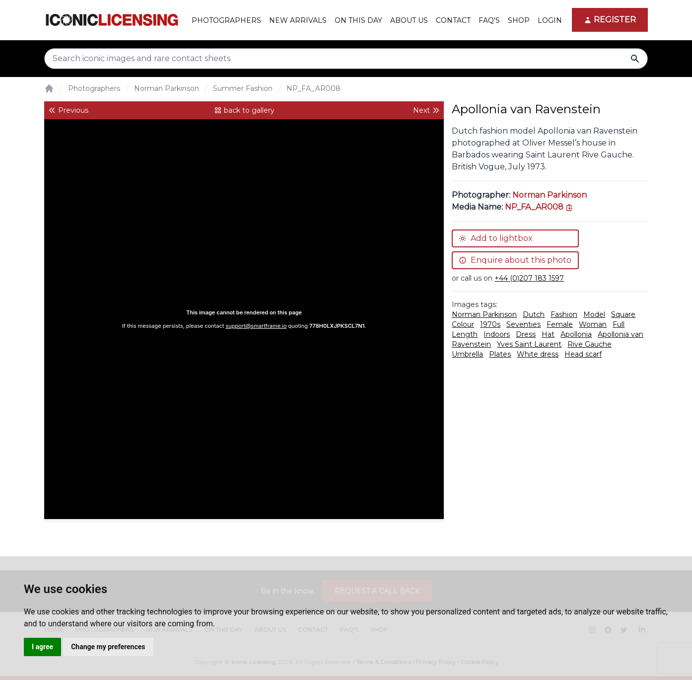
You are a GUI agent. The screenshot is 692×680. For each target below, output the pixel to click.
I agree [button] (42, 647)
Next (426, 110)
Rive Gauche (589, 344)
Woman (593, 324)
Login (550, 20)
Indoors (497, 334)
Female (560, 324)
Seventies (523, 324)
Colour (463, 324)
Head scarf (583, 354)
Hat (548, 334)
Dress (526, 334)
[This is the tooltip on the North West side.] (539, 207)
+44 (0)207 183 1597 (529, 278)
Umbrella (467, 354)
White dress (537, 354)
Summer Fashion (243, 88)
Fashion (564, 314)
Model (594, 314)
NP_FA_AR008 (313, 88)
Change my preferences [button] (108, 647)
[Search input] (346, 58)
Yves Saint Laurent (529, 344)
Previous (68, 110)
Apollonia (576, 334)
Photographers (94, 88)
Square (623, 314)
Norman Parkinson (166, 88)
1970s (490, 324)
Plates (500, 354)
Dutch (534, 314)
